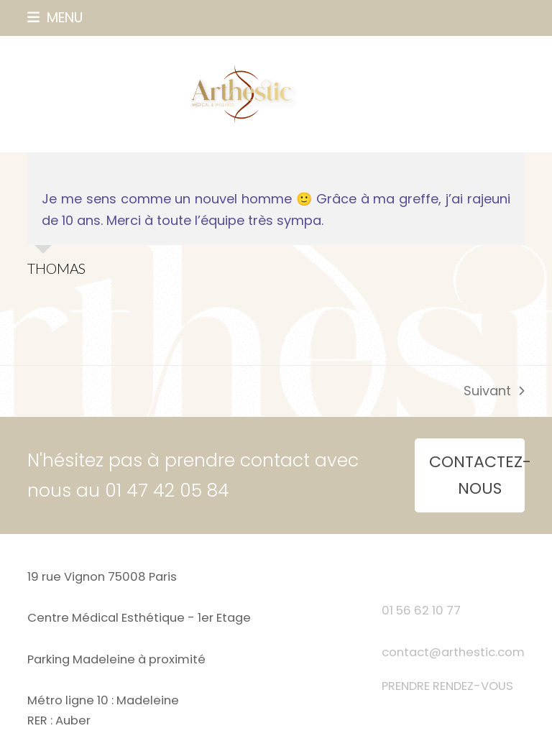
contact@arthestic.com (453, 652)
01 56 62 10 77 (421, 610)
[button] (55, 17)
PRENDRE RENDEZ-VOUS (447, 686)
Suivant (494, 392)
